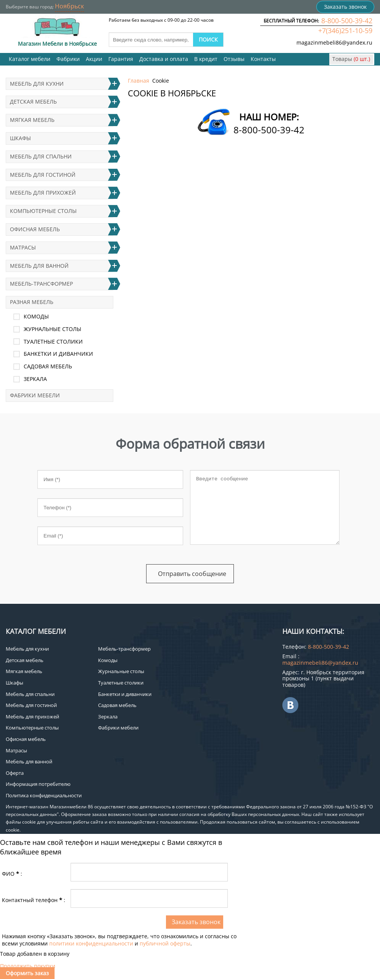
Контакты (263, 58)
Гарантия (120, 58)
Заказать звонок (345, 6)
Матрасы (23, 247)
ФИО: (12, 873)
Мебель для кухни (37, 83)
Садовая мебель (48, 366)
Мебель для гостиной (43, 174)
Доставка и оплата (163, 58)
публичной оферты (165, 943)
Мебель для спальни (41, 156)
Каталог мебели (29, 58)
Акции (94, 58)
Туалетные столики (53, 341)
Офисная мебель (35, 229)
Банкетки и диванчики (58, 353)
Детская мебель (33, 101)
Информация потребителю (38, 784)
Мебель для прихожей (43, 192)
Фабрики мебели (35, 395)
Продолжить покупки (27, 965)
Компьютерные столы (43, 210)
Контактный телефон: (33, 900)
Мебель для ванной (39, 265)
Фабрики (68, 58)
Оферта (15, 772)
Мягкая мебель (32, 119)
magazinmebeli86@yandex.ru (334, 42)
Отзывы (234, 58)
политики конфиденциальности (91, 943)
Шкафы (20, 138)
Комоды (36, 316)
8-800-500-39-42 (346, 20)
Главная (138, 80)
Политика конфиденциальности (44, 795)
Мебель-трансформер (41, 283)
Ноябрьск (69, 6)
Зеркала (35, 378)
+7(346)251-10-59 (345, 30)
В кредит (205, 58)
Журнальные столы (52, 329)
